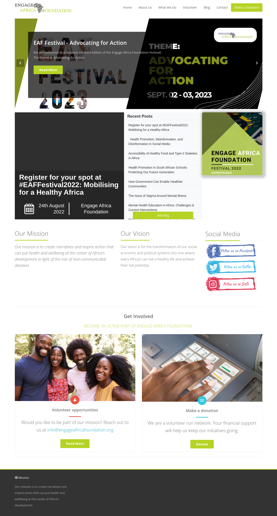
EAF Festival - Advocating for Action (80, 42)
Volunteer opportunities (75, 409)
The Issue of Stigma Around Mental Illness (157, 196)
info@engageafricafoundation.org (80, 430)
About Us (145, 7)
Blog (207, 7)
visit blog (163, 215)
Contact (222, 7)
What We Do (167, 7)
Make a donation (202, 410)
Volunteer (190, 7)
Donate (202, 444)
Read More (48, 70)
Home (127, 7)
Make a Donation (246, 7)
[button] (20, 84)
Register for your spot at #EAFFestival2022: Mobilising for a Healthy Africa (69, 184)
